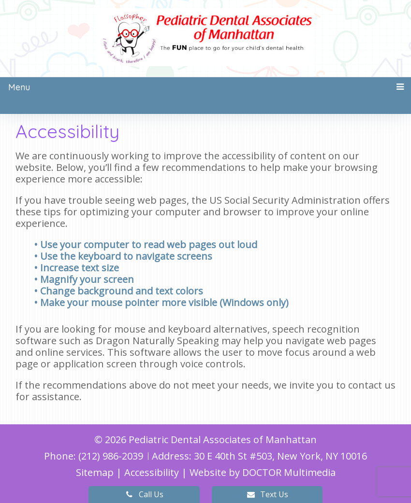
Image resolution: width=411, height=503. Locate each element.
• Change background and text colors (120, 290)
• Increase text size (77, 267)
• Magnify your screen (85, 279)
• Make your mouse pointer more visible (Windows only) (161, 302)
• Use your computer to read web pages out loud (147, 244)
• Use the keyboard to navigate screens (124, 256)
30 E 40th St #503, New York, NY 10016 (280, 455)
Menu (19, 87)
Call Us (144, 494)
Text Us (267, 494)
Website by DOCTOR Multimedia (263, 472)
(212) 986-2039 (112, 455)
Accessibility (151, 472)
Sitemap (95, 472)
